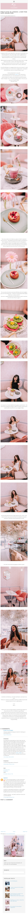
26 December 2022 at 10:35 (9, 764)
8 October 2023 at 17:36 (8, 774)
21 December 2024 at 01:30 (9, 797)
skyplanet (6, 777)
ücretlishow (6, 771)
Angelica (16, 74)
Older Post (25, 831)
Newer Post (3, 831)
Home (14, 831)
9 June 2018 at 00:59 (7, 734)
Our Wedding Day (13, 881)
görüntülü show (7, 769)
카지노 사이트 (18, 752)
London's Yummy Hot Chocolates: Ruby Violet (16, 888)
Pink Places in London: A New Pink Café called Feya (17, 900)
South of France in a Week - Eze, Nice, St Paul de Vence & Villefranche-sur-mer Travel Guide (17, 894)
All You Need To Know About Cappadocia (15, 907)
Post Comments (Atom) (10, 833)
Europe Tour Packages (8, 730)
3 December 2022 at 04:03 (9, 757)
